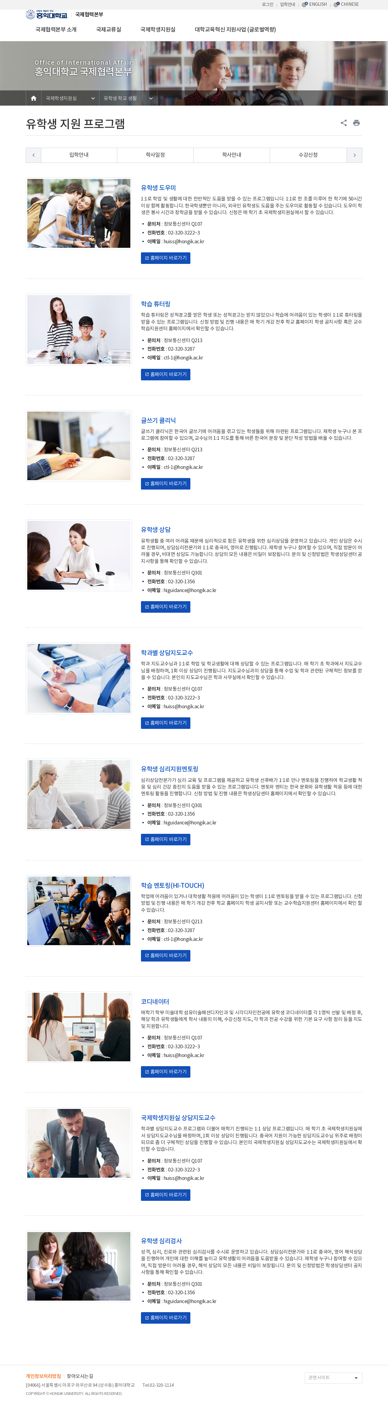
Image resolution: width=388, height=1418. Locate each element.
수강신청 (308, 155)
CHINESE (350, 4)
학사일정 (155, 155)
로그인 (267, 4)
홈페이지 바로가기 (165, 258)
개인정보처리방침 (43, 1376)
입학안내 (287, 4)
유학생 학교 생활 (120, 98)
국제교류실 (108, 30)
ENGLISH (318, 4)
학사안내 (231, 155)
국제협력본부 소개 (56, 30)
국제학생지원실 (158, 30)
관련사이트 (335, 1378)
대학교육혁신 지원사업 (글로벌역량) (235, 30)
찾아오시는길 (80, 1376)
